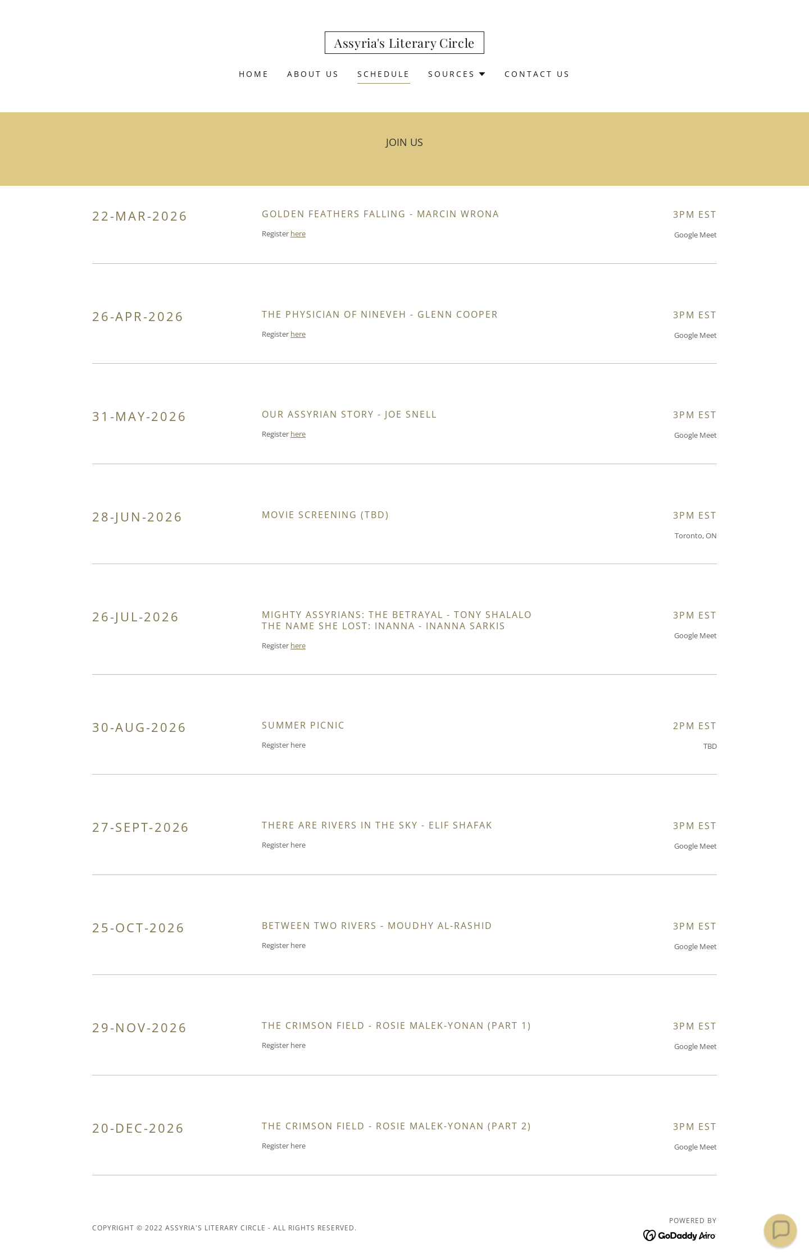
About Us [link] (313, 73)
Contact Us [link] (537, 73)
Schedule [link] (383, 73)
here (298, 233)
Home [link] (254, 73)
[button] (457, 74)
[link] (404, 44)
